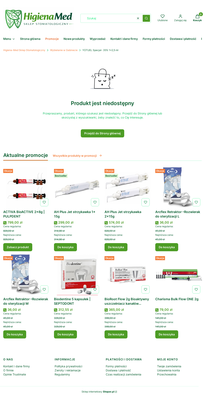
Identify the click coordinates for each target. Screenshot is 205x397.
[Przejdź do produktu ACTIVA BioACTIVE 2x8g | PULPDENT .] (26, 187)
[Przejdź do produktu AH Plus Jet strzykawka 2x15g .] (128, 187)
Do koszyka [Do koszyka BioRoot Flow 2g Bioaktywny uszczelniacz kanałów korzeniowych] (116, 334)
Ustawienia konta (168, 370)
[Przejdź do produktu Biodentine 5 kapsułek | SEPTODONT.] (77, 275)
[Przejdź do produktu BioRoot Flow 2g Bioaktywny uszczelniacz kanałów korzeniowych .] (128, 275)
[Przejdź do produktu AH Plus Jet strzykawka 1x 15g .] (77, 187)
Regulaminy (62, 374)
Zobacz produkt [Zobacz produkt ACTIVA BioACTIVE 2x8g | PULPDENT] (18, 247)
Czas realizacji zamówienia (123, 374)
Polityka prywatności (68, 366)
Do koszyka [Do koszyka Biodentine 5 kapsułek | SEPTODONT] (65, 334)
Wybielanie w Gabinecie (64, 50)
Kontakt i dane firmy (16, 366)
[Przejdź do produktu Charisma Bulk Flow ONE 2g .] (178, 275)
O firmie (8, 370)
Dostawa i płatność (118, 370)
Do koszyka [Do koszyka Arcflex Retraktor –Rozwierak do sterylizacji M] (15, 334)
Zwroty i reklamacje (68, 370)
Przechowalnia (166, 374)
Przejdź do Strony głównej (102, 133)
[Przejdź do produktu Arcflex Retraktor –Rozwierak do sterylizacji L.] (178, 187)
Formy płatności (116, 366)
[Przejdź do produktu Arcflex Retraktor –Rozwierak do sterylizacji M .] (26, 275)
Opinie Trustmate (14, 374)
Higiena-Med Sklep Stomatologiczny (24, 50)
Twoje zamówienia (169, 366)
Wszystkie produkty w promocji (77, 155)
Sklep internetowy (98, 391)
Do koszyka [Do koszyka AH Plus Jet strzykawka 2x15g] (116, 247)
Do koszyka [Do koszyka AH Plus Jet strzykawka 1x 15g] (65, 247)
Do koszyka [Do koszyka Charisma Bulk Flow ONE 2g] (167, 334)
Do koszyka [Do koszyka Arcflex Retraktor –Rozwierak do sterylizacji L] (167, 247)
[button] (146, 18)
